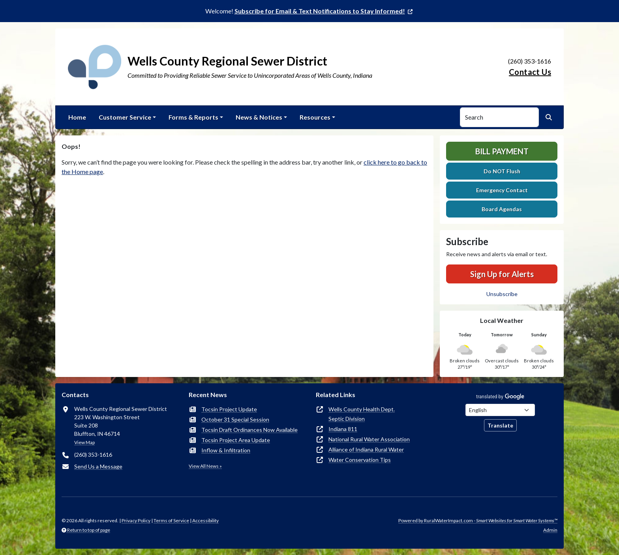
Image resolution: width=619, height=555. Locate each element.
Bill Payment (502, 151)
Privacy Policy (136, 520)
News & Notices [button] (259, 117)
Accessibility (205, 520)
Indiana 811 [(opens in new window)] (342, 429)
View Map (84, 442)
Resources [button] (315, 117)
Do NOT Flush (502, 171)
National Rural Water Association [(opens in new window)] (369, 439)
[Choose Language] (500, 410)
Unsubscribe (502, 294)
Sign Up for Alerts (502, 274)
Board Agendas (502, 209)
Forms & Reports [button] (193, 117)
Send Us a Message (98, 466)
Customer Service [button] (125, 117)
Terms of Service (171, 520)
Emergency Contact (502, 190)
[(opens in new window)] (324, 11)
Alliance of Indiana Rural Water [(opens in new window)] (366, 449)
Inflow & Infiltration (225, 450)
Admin (550, 530)
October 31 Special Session (235, 419)
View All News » (205, 466)
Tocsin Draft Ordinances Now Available (249, 429)
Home (77, 117)
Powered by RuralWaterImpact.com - (477, 520)
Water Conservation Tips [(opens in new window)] (359, 459)
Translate (500, 425)
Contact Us (530, 72)
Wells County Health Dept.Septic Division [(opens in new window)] (361, 414)
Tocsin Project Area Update (235, 440)
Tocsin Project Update (229, 409)
